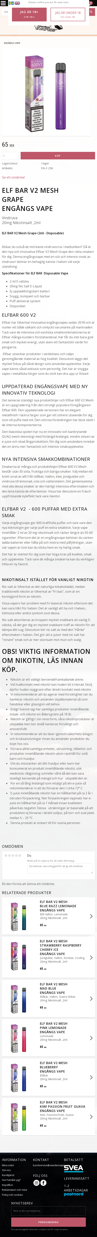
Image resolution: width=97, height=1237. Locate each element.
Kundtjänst (8, 1175)
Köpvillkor (7, 1185)
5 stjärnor (19, 855)
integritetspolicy (61, 1229)
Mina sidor (8, 1165)
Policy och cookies (12, 1194)
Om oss (6, 1170)
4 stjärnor (16, 855)
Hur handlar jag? (11, 1180)
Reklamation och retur (14, 1189)
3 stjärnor (12, 855)
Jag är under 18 (68, 15)
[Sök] (91, 12)
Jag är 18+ (29, 14)
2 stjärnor (9, 855)
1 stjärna (6, 855)
